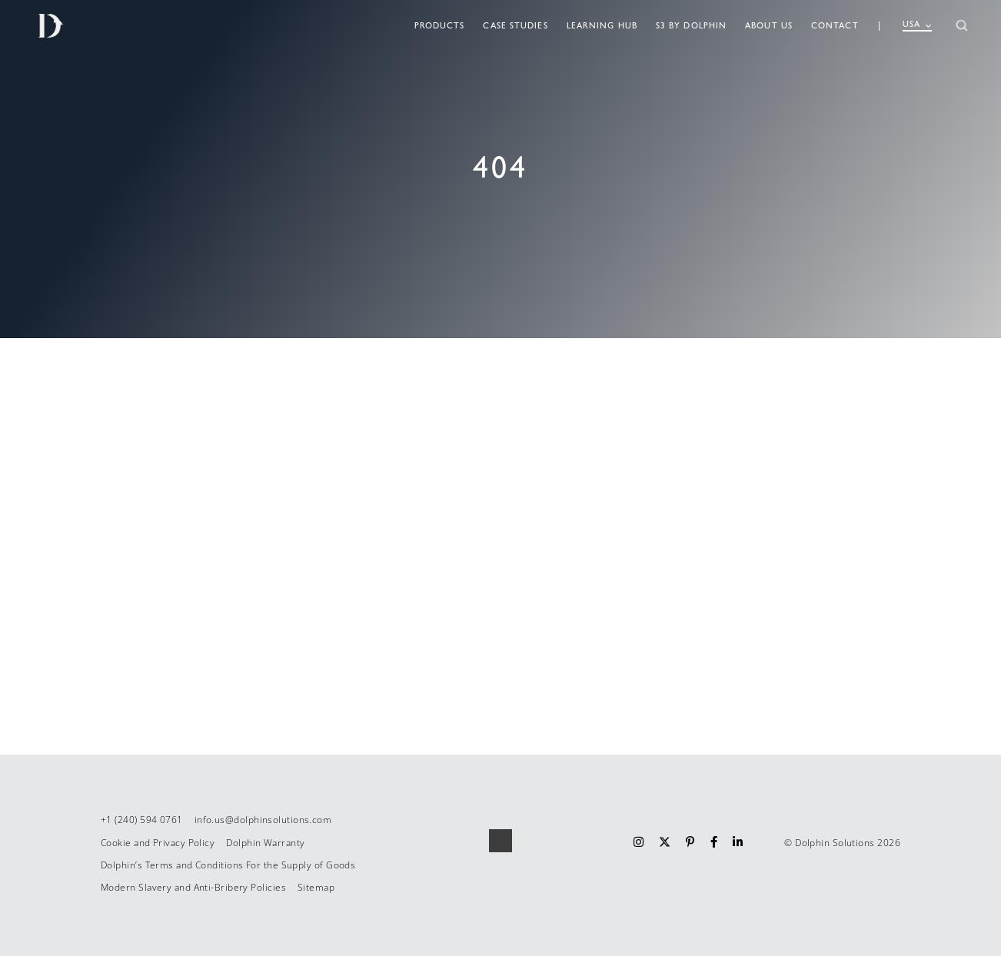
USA (917, 24)
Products (439, 26)
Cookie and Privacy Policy (157, 842)
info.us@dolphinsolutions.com (263, 819)
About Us (769, 26)
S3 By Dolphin (691, 26)
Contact (835, 26)
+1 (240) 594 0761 (142, 819)
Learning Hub (602, 26)
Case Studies (515, 26)
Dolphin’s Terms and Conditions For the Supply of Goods (228, 864)
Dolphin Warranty (265, 842)
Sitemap (316, 887)
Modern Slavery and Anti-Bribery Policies (193, 887)
